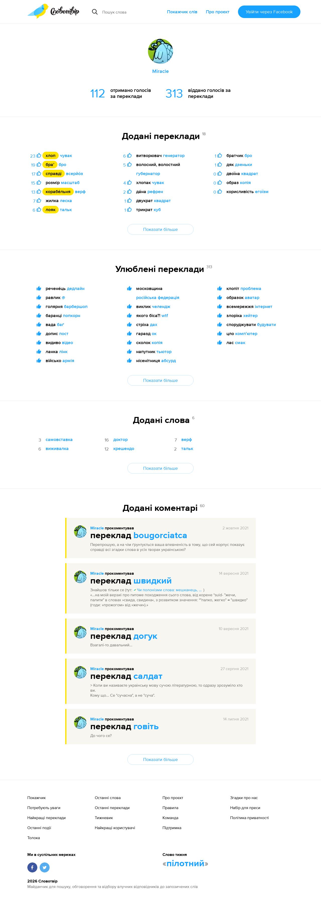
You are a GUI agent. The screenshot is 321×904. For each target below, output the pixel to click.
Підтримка (172, 827)
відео (67, 342)
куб (157, 209)
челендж (161, 306)
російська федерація (157, 297)
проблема (250, 288)
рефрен (155, 191)
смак (240, 342)
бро (62, 164)
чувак (66, 155)
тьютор (164, 351)
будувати (266, 324)
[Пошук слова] (132, 12)
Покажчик (36, 797)
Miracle (97, 528)
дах (153, 324)
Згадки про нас (244, 797)
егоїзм (262, 191)
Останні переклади (112, 807)
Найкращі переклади (46, 817)
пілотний (185, 863)
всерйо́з (74, 173)
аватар (252, 297)
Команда (170, 817)
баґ (60, 324)
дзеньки (243, 164)
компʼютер (246, 333)
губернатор (148, 173)
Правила (170, 807)
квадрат (162, 200)
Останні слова (108, 797)
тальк (66, 209)
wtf (165, 315)
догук (145, 636)
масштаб (70, 182)
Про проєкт (217, 11)
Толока (33, 837)
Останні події (39, 827)
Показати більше (160, 229)
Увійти (269, 11)
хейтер (250, 315)
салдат (148, 676)
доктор (120, 439)
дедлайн (76, 288)
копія (245, 182)
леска (66, 200)
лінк (63, 351)
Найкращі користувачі (115, 827)
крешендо (123, 448)
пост (63, 333)
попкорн (71, 315)
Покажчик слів (182, 11)
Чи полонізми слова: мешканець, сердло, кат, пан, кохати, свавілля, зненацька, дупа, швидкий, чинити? (168, 589)
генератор (174, 155)
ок (154, 333)
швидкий (152, 580)
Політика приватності (249, 817)
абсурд (168, 360)
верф (80, 191)
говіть (146, 726)
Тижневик (104, 817)
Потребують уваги (43, 807)
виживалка (57, 448)
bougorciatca (160, 535)
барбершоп (76, 306)
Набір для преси (245, 807)
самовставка (59, 439)
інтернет (263, 306)
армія (68, 360)
